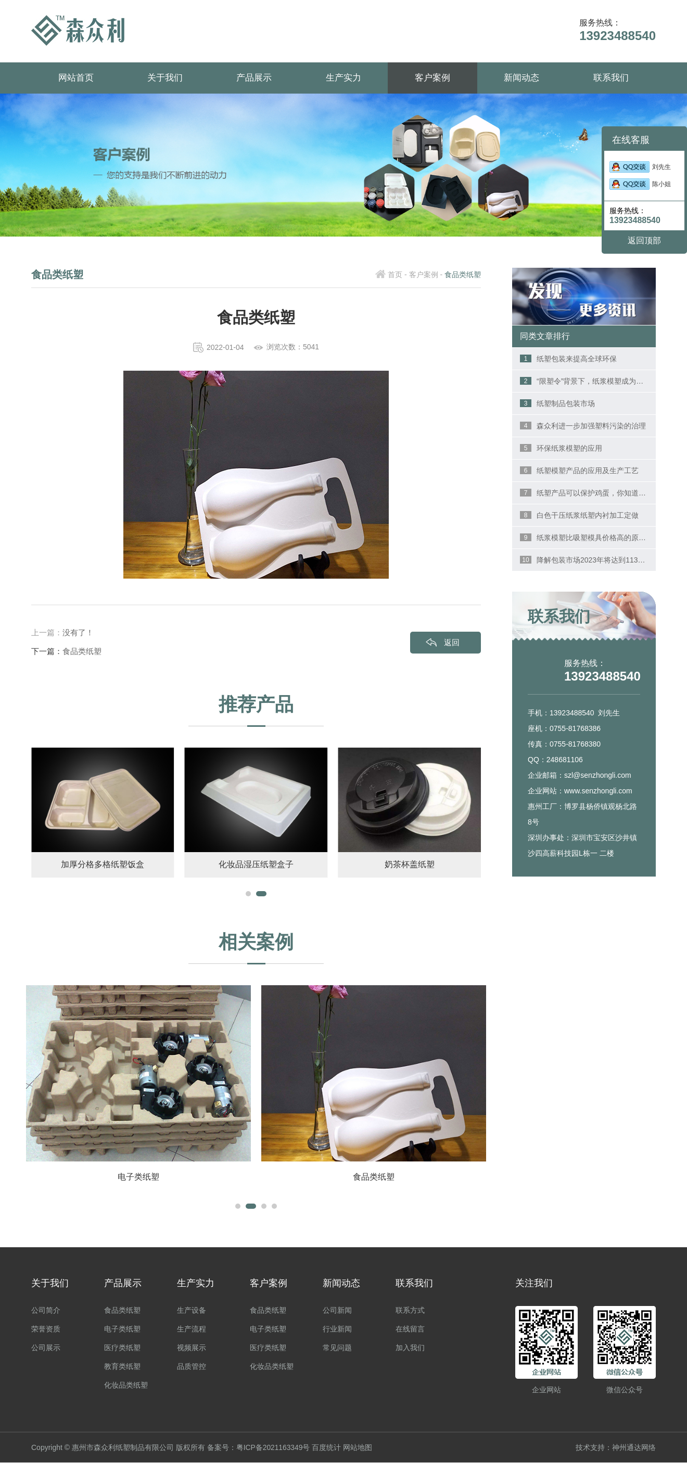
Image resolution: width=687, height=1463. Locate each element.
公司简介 (45, 1311)
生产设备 (191, 1311)
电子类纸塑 (122, 1329)
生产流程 (191, 1329)
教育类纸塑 (122, 1367)
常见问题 (337, 1348)
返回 (452, 642)
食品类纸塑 (81, 651)
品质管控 (191, 1367)
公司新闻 (337, 1311)
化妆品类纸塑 (126, 1385)
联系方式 (410, 1311)
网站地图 (358, 1448)
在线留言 (410, 1329)
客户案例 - (426, 274)
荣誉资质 (45, 1329)
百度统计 (327, 1448)
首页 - (397, 274)
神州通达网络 (634, 1448)
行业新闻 (337, 1329)
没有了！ (78, 632)
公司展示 (45, 1348)
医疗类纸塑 (122, 1348)
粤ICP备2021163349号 (273, 1448)
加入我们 (410, 1348)
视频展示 (191, 1348)
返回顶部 (644, 240)
